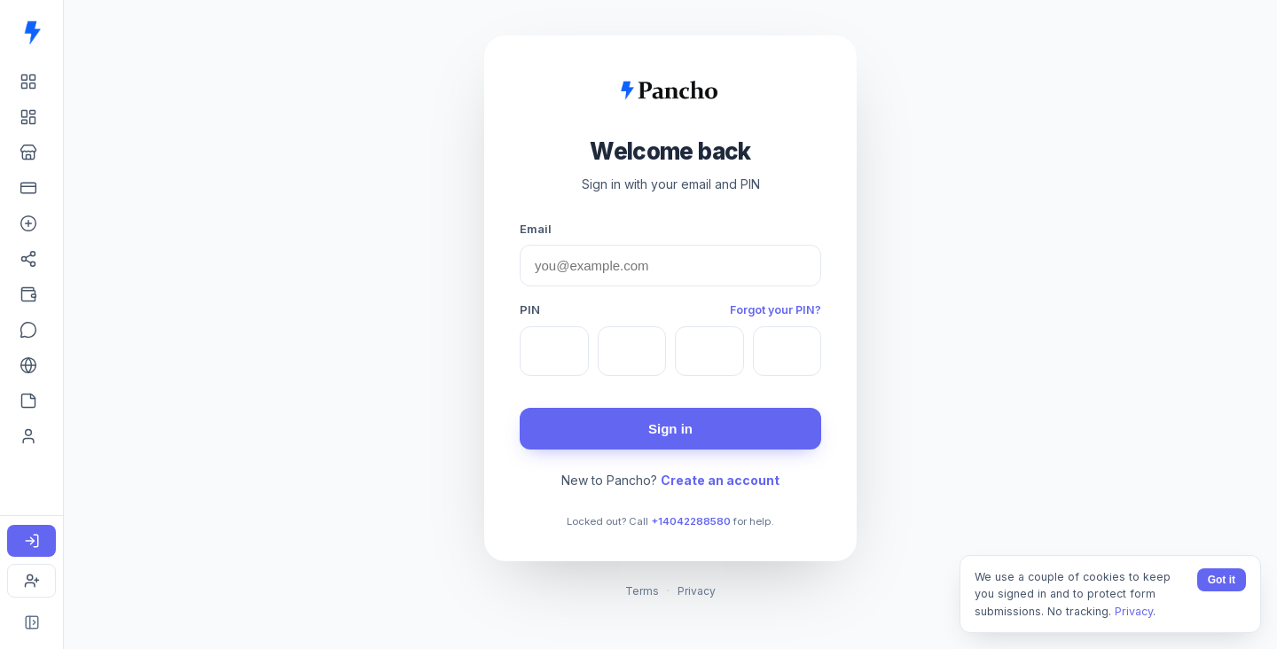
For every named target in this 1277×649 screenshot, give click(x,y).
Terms (642, 591)
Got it (1221, 580)
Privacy (697, 591)
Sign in (670, 428)
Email (536, 229)
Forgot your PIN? (775, 310)
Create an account (720, 480)
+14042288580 (691, 521)
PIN (530, 309)
